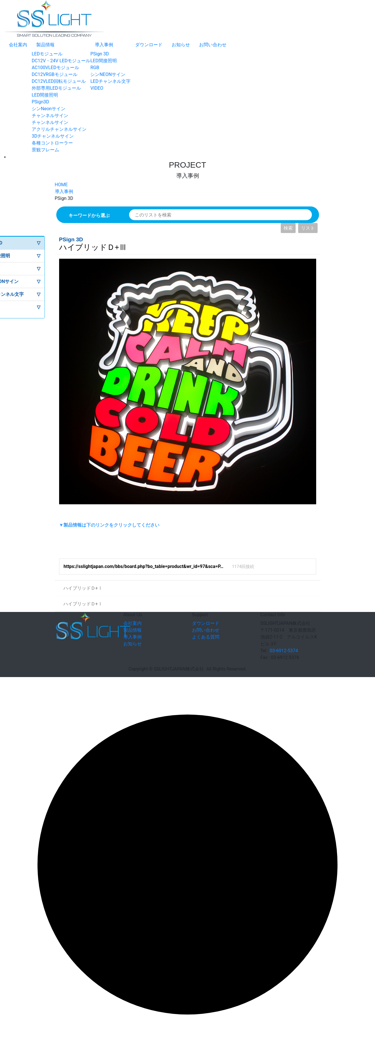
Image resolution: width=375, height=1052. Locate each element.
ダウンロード (149, 44)
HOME (61, 184)
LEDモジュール (47, 54)
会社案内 (18, 44)
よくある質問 (205, 637)
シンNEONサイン (107, 74)
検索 (288, 228)
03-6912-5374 (284, 650)
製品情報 (45, 44)
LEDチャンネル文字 (110, 81)
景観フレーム (45, 149)
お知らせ (181, 44)
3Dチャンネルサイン (53, 136)
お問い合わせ (212, 44)
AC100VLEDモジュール (55, 67)
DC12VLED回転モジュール (59, 81)
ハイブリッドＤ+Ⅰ (79, 586)
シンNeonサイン (48, 108)
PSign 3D (99, 54)
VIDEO (96, 88)
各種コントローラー (52, 143)
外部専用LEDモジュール (56, 88)
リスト (308, 228)
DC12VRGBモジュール (54, 74)
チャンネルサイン (50, 115)
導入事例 (104, 44)
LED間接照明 (45, 95)
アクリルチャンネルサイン (59, 129)
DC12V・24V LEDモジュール (61, 60)
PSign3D (40, 102)
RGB (94, 67)
